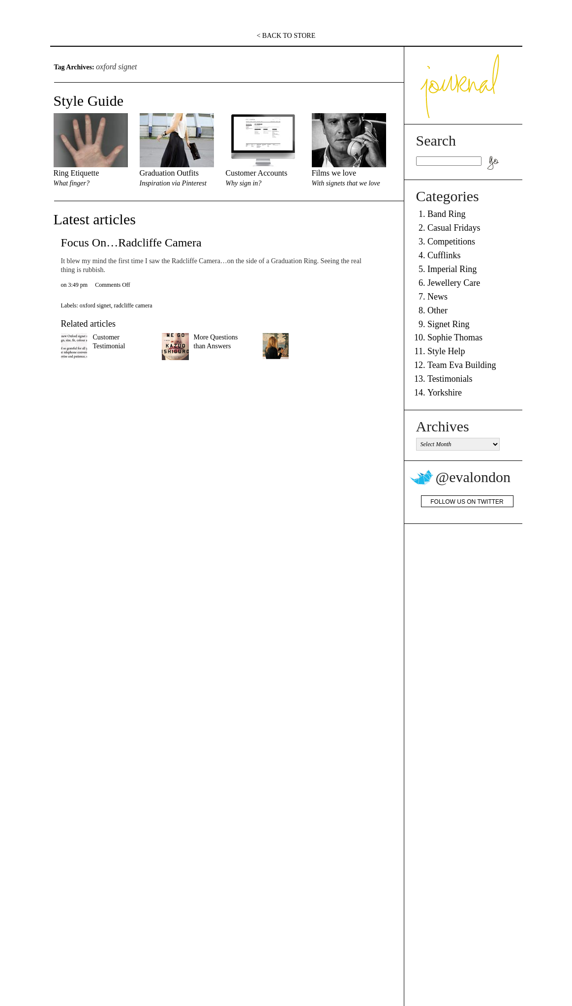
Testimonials (450, 379)
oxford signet (95, 305)
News (437, 297)
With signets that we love (346, 183)
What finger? (72, 183)
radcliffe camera (133, 305)
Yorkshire (444, 392)
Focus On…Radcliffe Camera (131, 242)
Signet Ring (448, 324)
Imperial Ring (452, 269)
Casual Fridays (454, 228)
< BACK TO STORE (286, 35)
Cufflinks (444, 255)
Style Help (446, 351)
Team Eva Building (461, 365)
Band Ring (446, 214)
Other (437, 310)
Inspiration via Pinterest (173, 183)
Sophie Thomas (454, 337)
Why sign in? (244, 183)
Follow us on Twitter (466, 501)
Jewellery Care (453, 283)
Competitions (451, 241)
